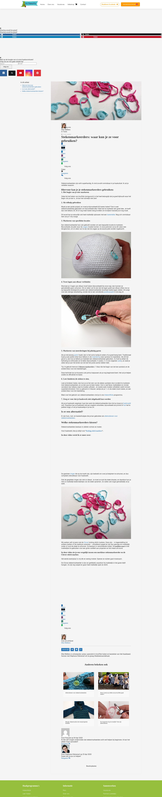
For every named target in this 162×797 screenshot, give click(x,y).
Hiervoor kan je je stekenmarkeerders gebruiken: (31, 86)
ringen (72, 474)
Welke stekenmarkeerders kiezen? (32, 91)
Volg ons (6, 66)
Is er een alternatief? (28, 89)
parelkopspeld (109, 292)
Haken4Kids (109, 395)
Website (65, 649)
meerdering (96, 357)
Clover (86, 542)
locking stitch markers (94, 431)
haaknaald (127, 403)
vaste (119, 361)
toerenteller (111, 215)
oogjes (85, 227)
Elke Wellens (65, 130)
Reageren (65, 744)
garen (76, 355)
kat (125, 405)
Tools (65, 132)
